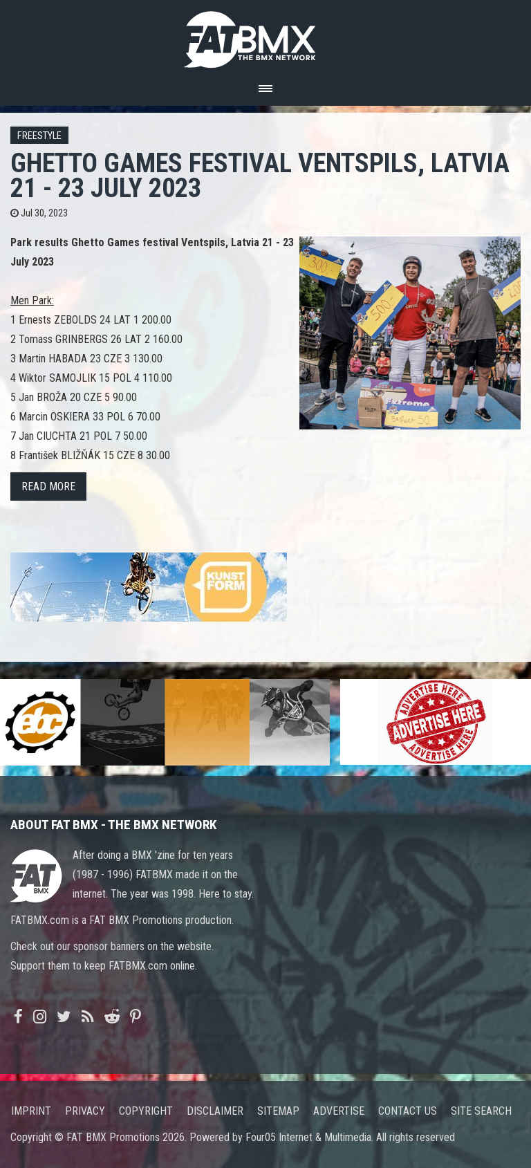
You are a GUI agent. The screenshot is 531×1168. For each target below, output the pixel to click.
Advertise (338, 1111)
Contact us (407, 1111)
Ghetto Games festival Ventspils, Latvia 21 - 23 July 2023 (260, 175)
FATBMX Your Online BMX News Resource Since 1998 (265, 35)
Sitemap (278, 1111)
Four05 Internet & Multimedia (308, 1137)
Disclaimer (215, 1111)
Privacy (85, 1111)
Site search (481, 1111)
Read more (48, 486)
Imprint (31, 1111)
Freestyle (39, 136)
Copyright (146, 1111)
